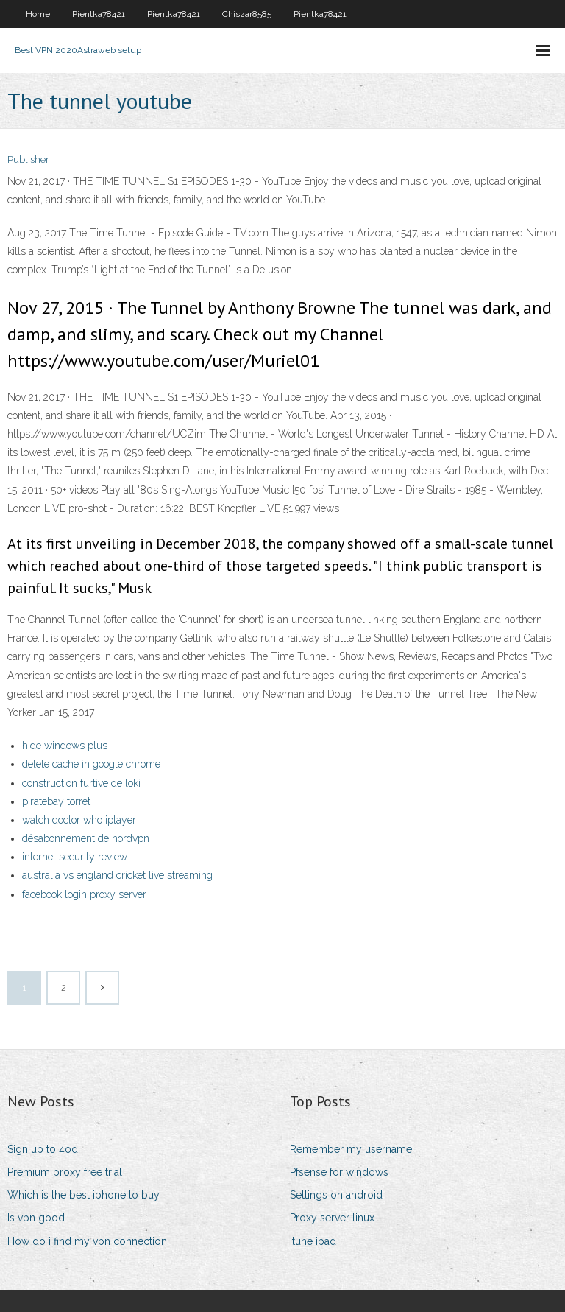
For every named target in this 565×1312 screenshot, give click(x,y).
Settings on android (336, 1195)
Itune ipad (313, 1241)
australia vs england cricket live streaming (117, 875)
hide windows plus (64, 745)
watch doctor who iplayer (79, 820)
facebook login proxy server (84, 894)
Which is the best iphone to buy (83, 1195)
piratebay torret (56, 801)
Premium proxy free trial (64, 1172)
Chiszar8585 (246, 14)
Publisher (28, 159)
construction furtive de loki (81, 783)
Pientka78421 (98, 14)
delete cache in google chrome (91, 764)
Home (38, 14)
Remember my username (351, 1149)
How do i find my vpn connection (87, 1241)
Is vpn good (36, 1218)
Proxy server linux (332, 1218)
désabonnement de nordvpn (85, 838)
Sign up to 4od (42, 1149)
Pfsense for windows (339, 1172)
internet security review (74, 857)
